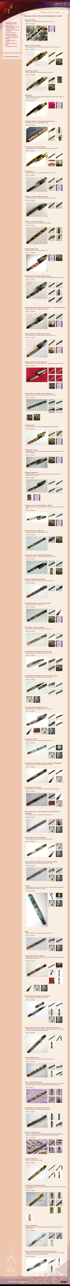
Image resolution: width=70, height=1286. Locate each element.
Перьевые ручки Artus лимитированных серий (11, 23)
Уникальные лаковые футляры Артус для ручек (11, 35)
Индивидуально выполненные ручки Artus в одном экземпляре (12, 27)
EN (63, 12)
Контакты (57, 12)
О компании (43, 12)
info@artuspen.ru (22, 1282)
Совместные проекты (10, 32)
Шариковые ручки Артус (11, 46)
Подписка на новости (11, 56)
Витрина (50, 12)
